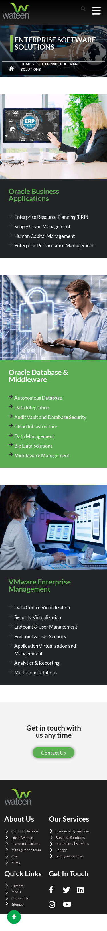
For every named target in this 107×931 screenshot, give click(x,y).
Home (26, 64)
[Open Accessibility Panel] (14, 917)
